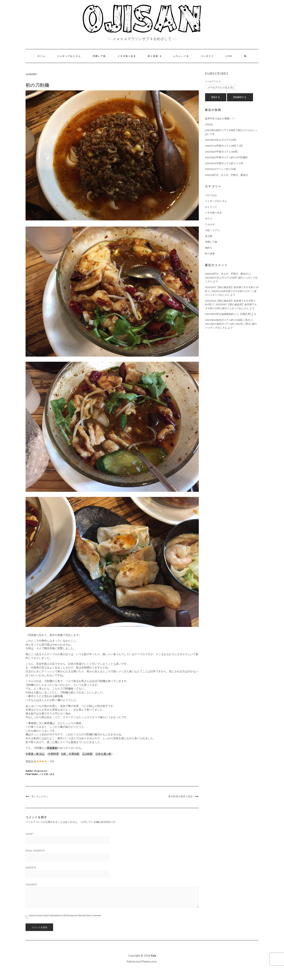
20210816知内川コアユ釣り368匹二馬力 (227, 319)
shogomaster (41, 770)
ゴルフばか (211, 195)
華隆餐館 (52, 747)
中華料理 (53, 753)
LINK (229, 56)
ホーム (41, 56)
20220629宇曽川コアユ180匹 (221, 151)
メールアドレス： (214, 81)
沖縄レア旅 (99, 56)
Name (30, 833)
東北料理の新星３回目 (180, 796)
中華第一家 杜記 (35, 753)
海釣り (208, 247)
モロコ (208, 218)
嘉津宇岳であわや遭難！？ (219, 118)
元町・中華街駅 (70, 753)
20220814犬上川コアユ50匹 (220, 139)
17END (209, 124)
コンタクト (207, 56)
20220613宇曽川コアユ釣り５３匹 (224, 163)
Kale (153, 955)
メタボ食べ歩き (126, 56)
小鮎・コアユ (212, 230)
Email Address (35, 850)
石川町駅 (87, 753)
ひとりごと (211, 206)
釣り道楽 (154, 56)
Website (31, 867)
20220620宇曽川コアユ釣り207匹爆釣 (226, 157)
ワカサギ (210, 224)
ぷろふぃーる (181, 56)
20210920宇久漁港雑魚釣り (220, 314)
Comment (31, 884)
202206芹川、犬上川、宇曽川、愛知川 (226, 174)
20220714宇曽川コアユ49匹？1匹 (224, 145)
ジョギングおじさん (69, 56)
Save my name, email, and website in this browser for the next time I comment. (65, 915)
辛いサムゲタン (40, 796)
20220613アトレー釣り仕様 (220, 169)
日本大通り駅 (103, 753)
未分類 (208, 236)
